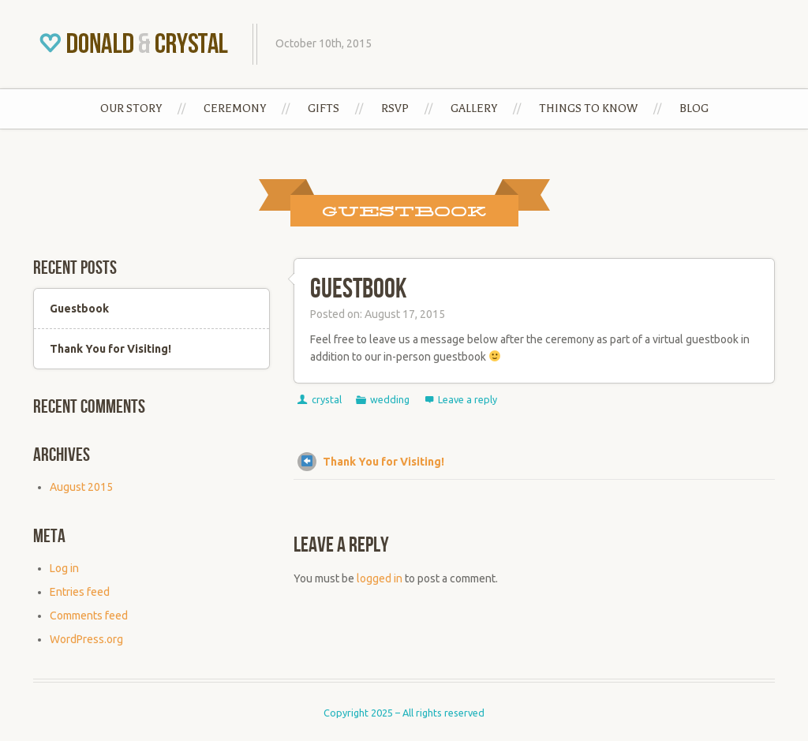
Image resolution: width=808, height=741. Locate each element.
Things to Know (588, 108)
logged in (379, 578)
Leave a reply (467, 399)
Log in (64, 568)
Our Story (131, 108)
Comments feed (89, 615)
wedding (390, 399)
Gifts (323, 108)
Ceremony (235, 108)
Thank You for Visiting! (370, 461)
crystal (327, 399)
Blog (694, 108)
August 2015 (81, 487)
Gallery (474, 108)
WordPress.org (86, 639)
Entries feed (80, 592)
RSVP (395, 108)
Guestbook (358, 289)
